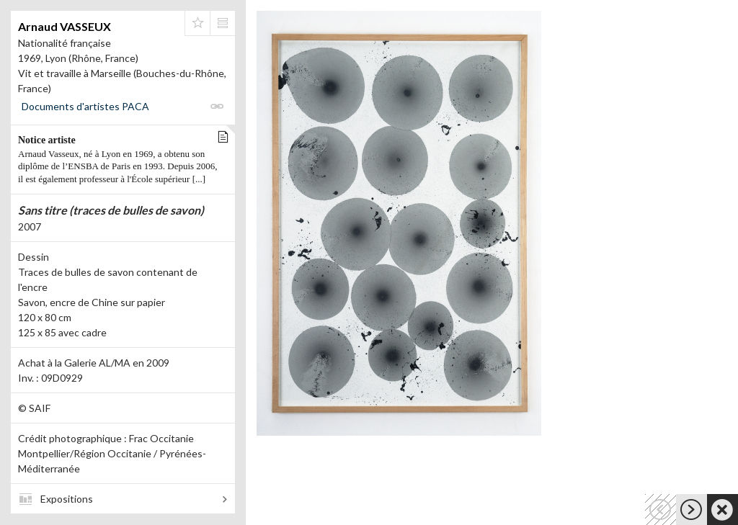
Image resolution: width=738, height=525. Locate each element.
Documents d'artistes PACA (85, 106)
